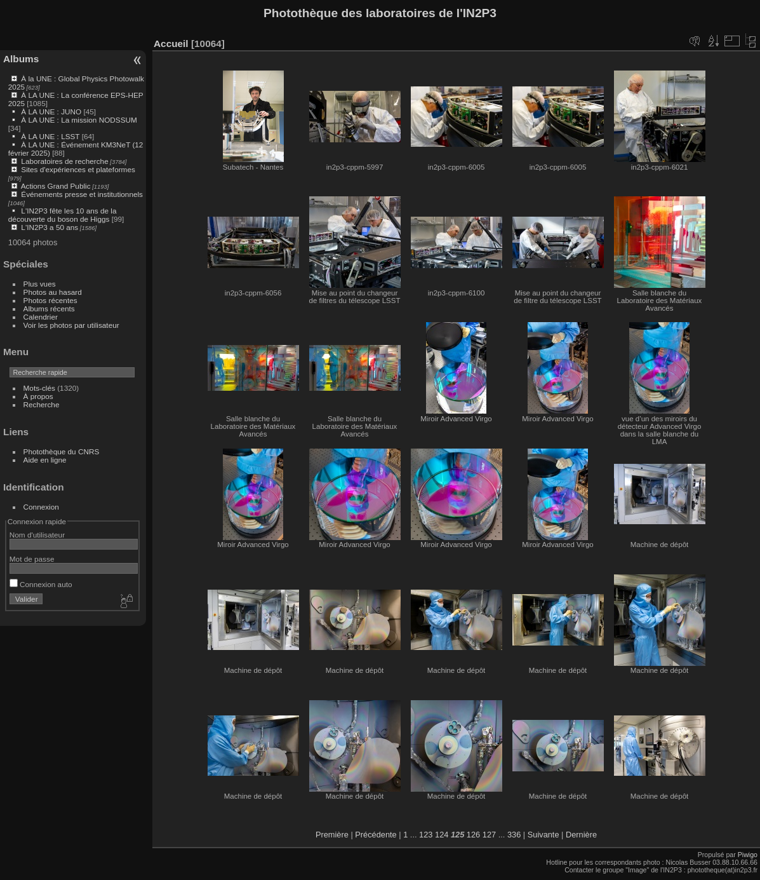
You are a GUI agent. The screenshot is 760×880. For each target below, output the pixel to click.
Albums (21, 58)
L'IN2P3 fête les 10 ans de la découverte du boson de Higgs (62, 214)
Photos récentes (50, 300)
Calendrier (40, 317)
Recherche (41, 404)
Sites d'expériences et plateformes (78, 169)
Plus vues (39, 284)
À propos (38, 396)
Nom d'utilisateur (37, 535)
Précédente (375, 834)
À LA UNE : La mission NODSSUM (79, 120)
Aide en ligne (45, 460)
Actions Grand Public (56, 186)
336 (514, 834)
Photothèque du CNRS (61, 451)
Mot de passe (32, 559)
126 (473, 834)
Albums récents (49, 308)
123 (425, 834)
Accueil (171, 43)
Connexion (41, 507)
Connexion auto (41, 584)
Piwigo (747, 854)
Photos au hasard (52, 292)
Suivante (543, 834)
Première (332, 834)
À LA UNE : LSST (50, 136)
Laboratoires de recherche (64, 161)
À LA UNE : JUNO (52, 111)
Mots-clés (39, 388)
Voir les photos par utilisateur (71, 325)
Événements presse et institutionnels (82, 194)
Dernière (581, 834)
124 (441, 834)
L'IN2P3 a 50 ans (49, 227)
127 (489, 834)
